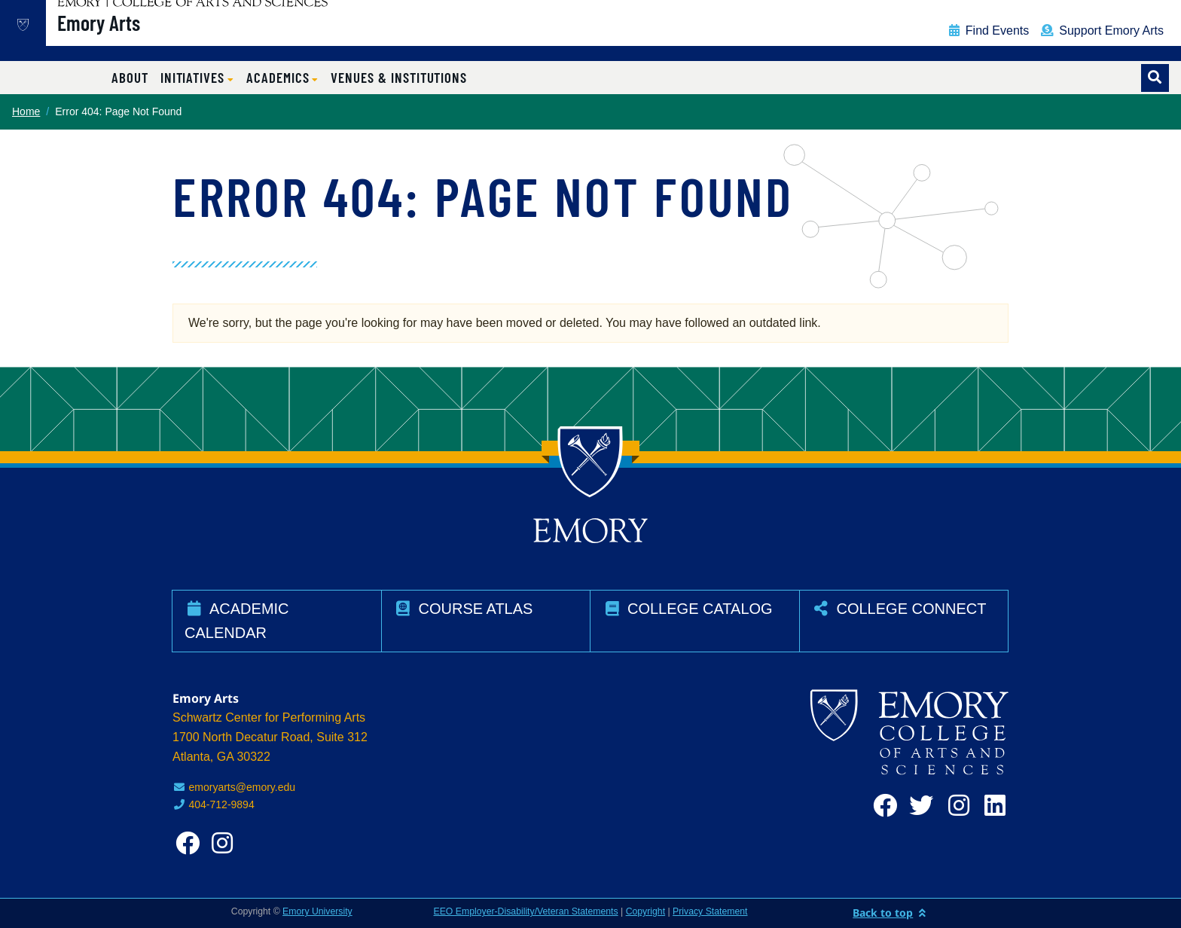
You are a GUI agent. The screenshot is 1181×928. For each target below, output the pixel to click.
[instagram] (954, 805)
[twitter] (918, 805)
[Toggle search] (1155, 78)
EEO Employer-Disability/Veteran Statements (526, 911)
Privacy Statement (710, 911)
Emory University (317, 911)
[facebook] (882, 805)
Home (26, 111)
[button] (197, 78)
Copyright (645, 911)
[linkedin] (990, 805)
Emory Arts (146, 38)
